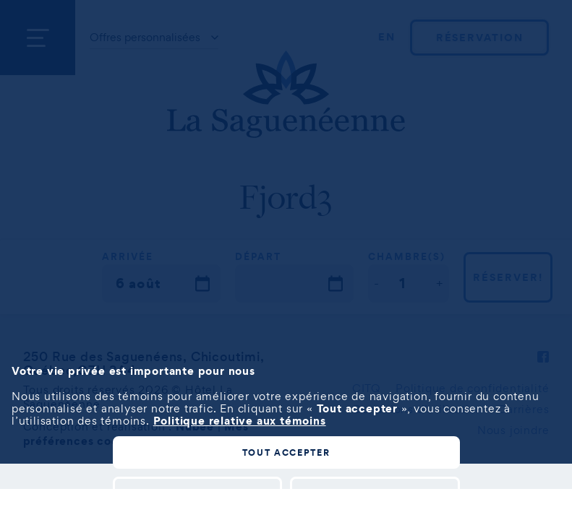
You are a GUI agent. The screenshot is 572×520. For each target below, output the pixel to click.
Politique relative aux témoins (239, 420)
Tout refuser (375, 492)
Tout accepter (286, 452)
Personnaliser (197, 492)
